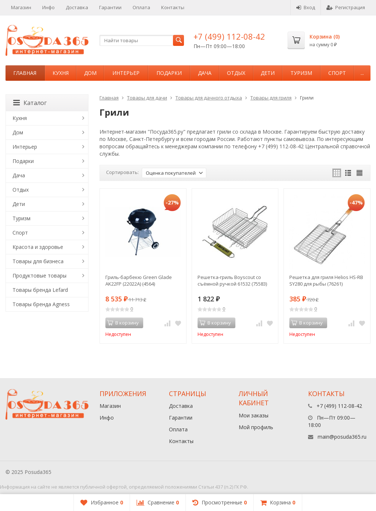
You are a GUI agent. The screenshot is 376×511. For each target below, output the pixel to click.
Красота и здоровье (37, 246)
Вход (305, 7)
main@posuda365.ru (342, 436)
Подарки (169, 72)
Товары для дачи (147, 97)
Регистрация (345, 7)
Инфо (48, 7)
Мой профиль (256, 427)
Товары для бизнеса (38, 261)
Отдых (236, 72)
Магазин (21, 7)
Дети (268, 72)
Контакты (172, 7)
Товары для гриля (271, 97)
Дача (205, 72)
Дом (90, 72)
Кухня (61, 72)
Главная (24, 72)
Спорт (337, 72)
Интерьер (126, 72)
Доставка (77, 7)
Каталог (30, 103)
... (362, 72)
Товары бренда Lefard (40, 289)
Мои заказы (253, 415)
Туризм (301, 72)
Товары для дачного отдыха (209, 97)
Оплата (141, 7)
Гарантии (110, 7)
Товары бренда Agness (41, 304)
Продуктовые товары (39, 275)
